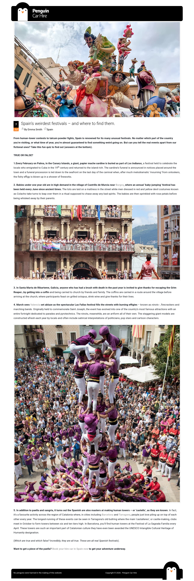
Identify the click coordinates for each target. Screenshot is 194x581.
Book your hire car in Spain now (70, 548)
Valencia (35, 304)
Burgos (120, 184)
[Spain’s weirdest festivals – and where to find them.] (68, 123)
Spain (50, 129)
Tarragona (124, 514)
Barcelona (107, 514)
